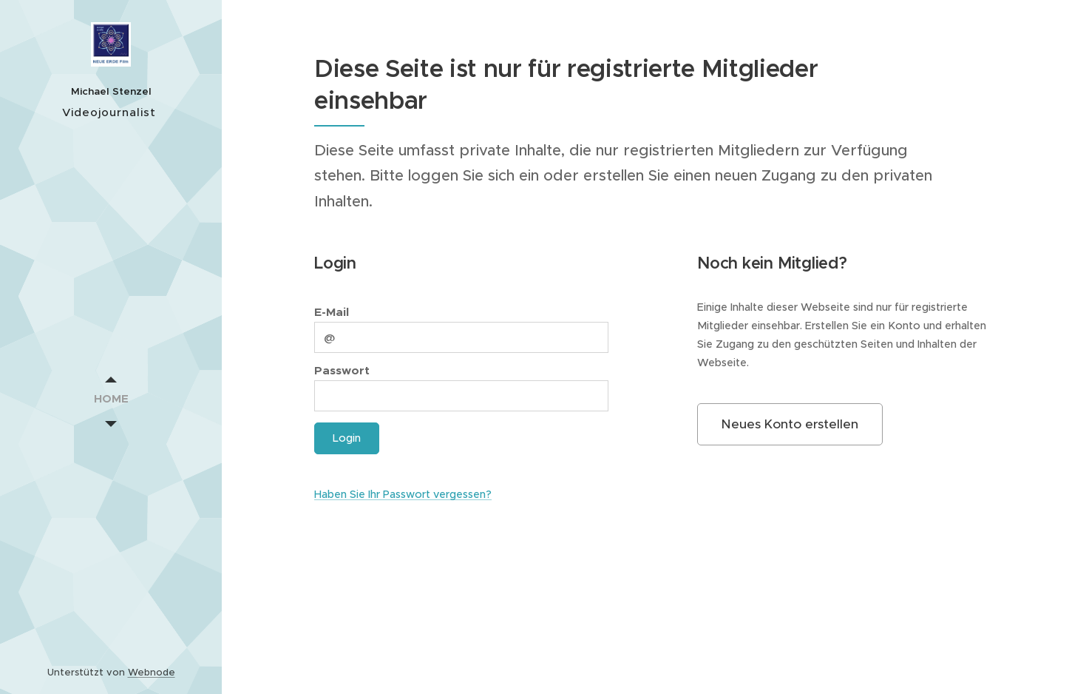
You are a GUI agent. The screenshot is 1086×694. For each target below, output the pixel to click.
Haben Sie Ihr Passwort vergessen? (403, 494)
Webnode (151, 672)
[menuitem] (110, 398)
